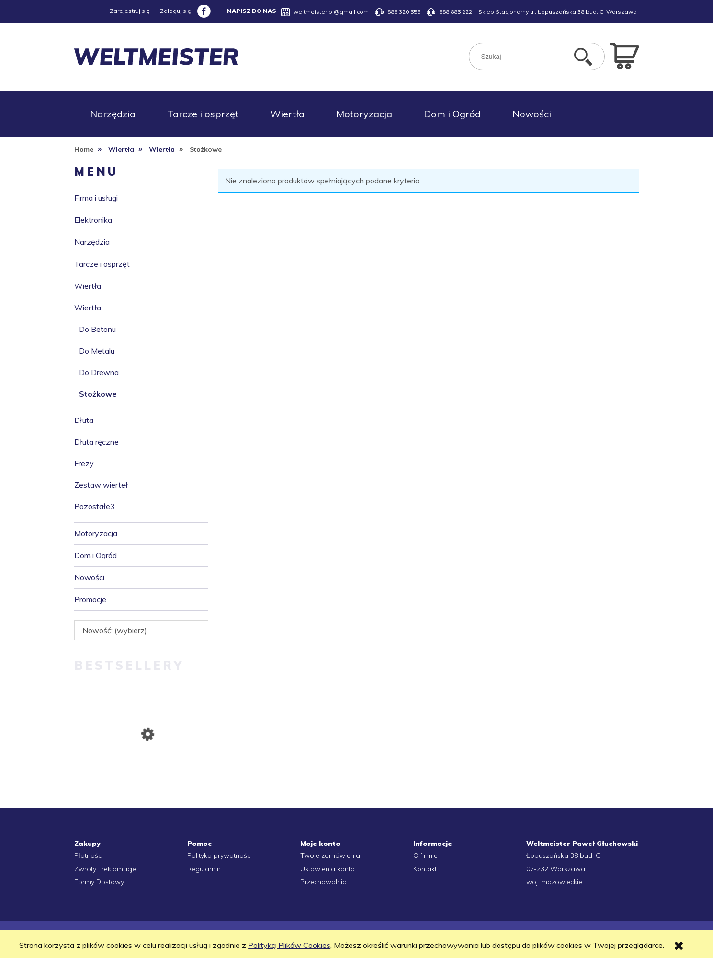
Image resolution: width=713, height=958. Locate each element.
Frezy (84, 463)
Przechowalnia (323, 882)
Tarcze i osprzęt (102, 264)
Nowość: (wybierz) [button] (114, 630)
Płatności (88, 855)
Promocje (90, 599)
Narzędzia (92, 242)
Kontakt (425, 869)
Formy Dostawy (99, 882)
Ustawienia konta (327, 869)
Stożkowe (98, 394)
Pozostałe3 (94, 506)
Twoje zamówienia (330, 855)
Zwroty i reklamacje (105, 869)
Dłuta (83, 420)
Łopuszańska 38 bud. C (563, 855)
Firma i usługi (96, 198)
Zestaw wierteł (101, 485)
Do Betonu (97, 329)
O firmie (425, 855)
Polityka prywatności (219, 855)
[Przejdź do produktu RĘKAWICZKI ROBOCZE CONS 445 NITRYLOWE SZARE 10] (141, 780)
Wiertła (87, 286)
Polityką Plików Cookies (289, 945)
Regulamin (204, 869)
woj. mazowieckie (554, 882)
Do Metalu (96, 350)
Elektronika (93, 220)
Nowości (89, 577)
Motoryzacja (95, 533)
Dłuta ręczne (96, 441)
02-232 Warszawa (555, 869)
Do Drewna (99, 372)
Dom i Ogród (95, 555)
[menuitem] (112, 114)
